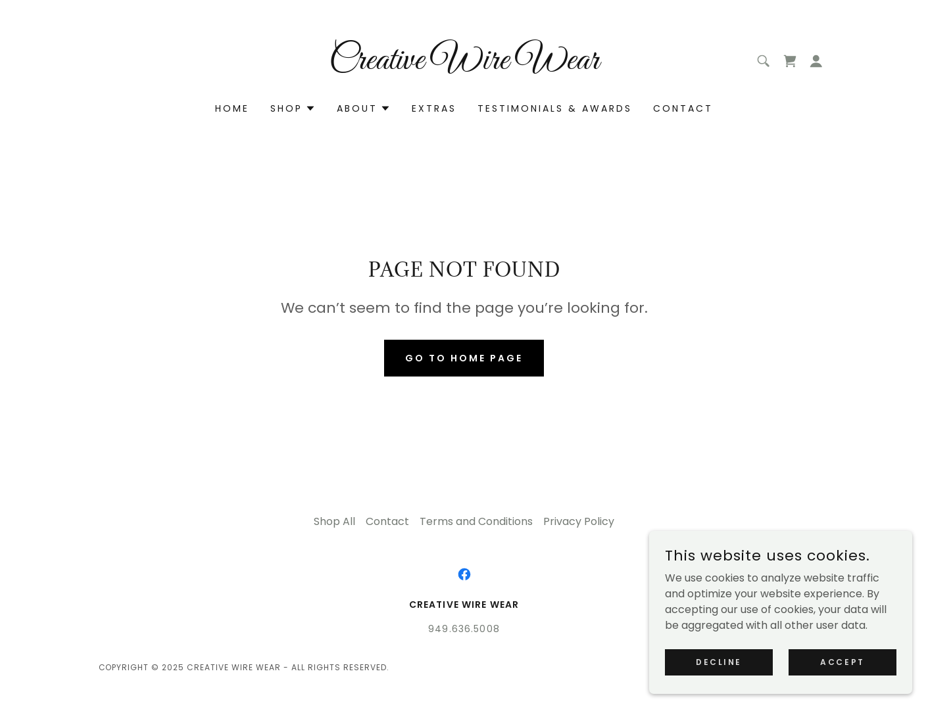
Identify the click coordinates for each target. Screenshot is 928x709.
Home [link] (232, 108)
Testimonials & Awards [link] (554, 108)
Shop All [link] (334, 521)
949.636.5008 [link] (464, 628)
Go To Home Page (464, 358)
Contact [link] (683, 108)
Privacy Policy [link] (578, 521)
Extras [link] (434, 108)
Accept (842, 661)
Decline (719, 661)
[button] (816, 61)
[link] (464, 65)
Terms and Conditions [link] (476, 521)
